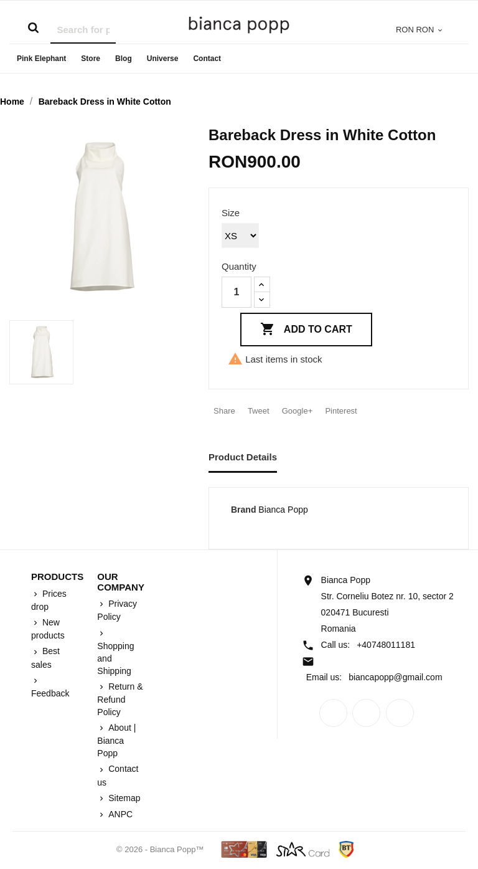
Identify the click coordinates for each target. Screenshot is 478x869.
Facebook (333, 713)
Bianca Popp (282, 510)
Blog (123, 58)
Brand (243, 510)
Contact (207, 58)
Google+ (297, 411)
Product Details (243, 457)
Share (224, 411)
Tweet (258, 411)
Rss (366, 713)
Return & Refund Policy (120, 699)
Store (90, 58)
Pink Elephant (41, 58)
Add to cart (306, 329)
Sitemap (123, 798)
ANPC (119, 814)
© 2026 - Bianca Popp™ (161, 849)
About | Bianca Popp (116, 740)
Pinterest (341, 411)
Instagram (400, 713)
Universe (163, 58)
